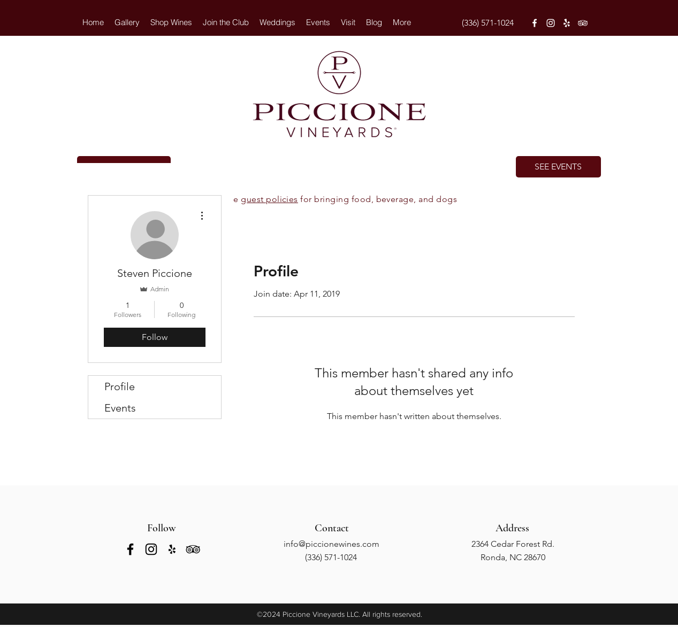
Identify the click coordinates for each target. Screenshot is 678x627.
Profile (119, 386)
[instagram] (550, 23)
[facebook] (534, 23)
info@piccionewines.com (331, 544)
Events (120, 407)
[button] (277, 22)
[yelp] (566, 23)
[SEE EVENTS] (558, 166)
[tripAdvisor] (582, 23)
